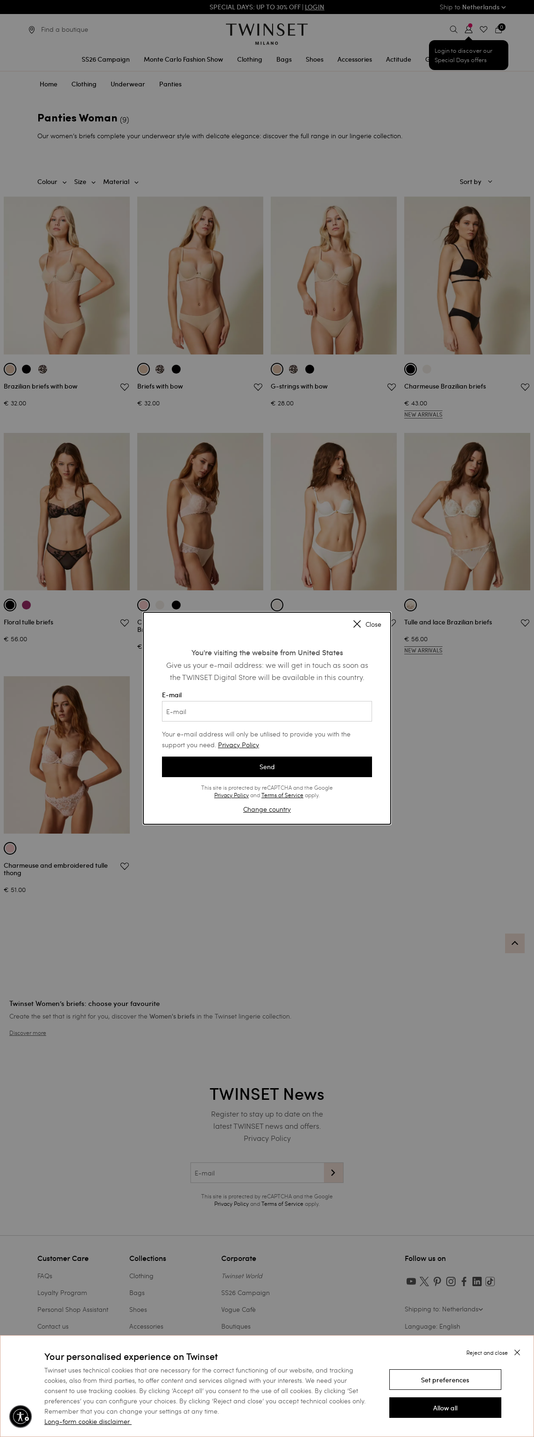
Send (267, 767)
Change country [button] (267, 809)
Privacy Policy (238, 744)
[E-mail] (267, 711)
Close (367, 625)
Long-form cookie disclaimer (87, 1421)
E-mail (267, 706)
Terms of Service (282, 795)
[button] (445, 1379)
